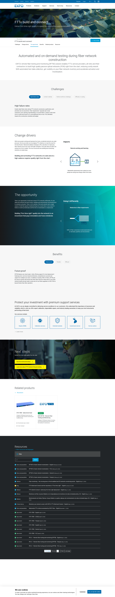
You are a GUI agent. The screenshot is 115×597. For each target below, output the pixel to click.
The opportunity (34, 44)
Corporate (16, 1)
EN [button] (90, 1)
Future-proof (49, 262)
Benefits (42, 44)
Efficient (67, 262)
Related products (49, 44)
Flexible (59, 262)
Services (51, 6)
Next (62, 551)
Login (84, 1)
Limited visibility (48, 97)
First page (47, 551)
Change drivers (25, 44)
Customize (82, 591)
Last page (67, 551)
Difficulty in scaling (80, 97)
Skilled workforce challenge (63, 97)
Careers (21, 1)
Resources (69, 6)
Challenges (17, 44)
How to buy (60, 6)
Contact (77, 6)
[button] (95, 1)
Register (78, 1)
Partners (27, 1)
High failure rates (34, 97)
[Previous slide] (61, 161)
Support (44, 6)
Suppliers (32, 1)
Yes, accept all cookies (94, 591)
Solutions (36, 6)
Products (28, 6)
